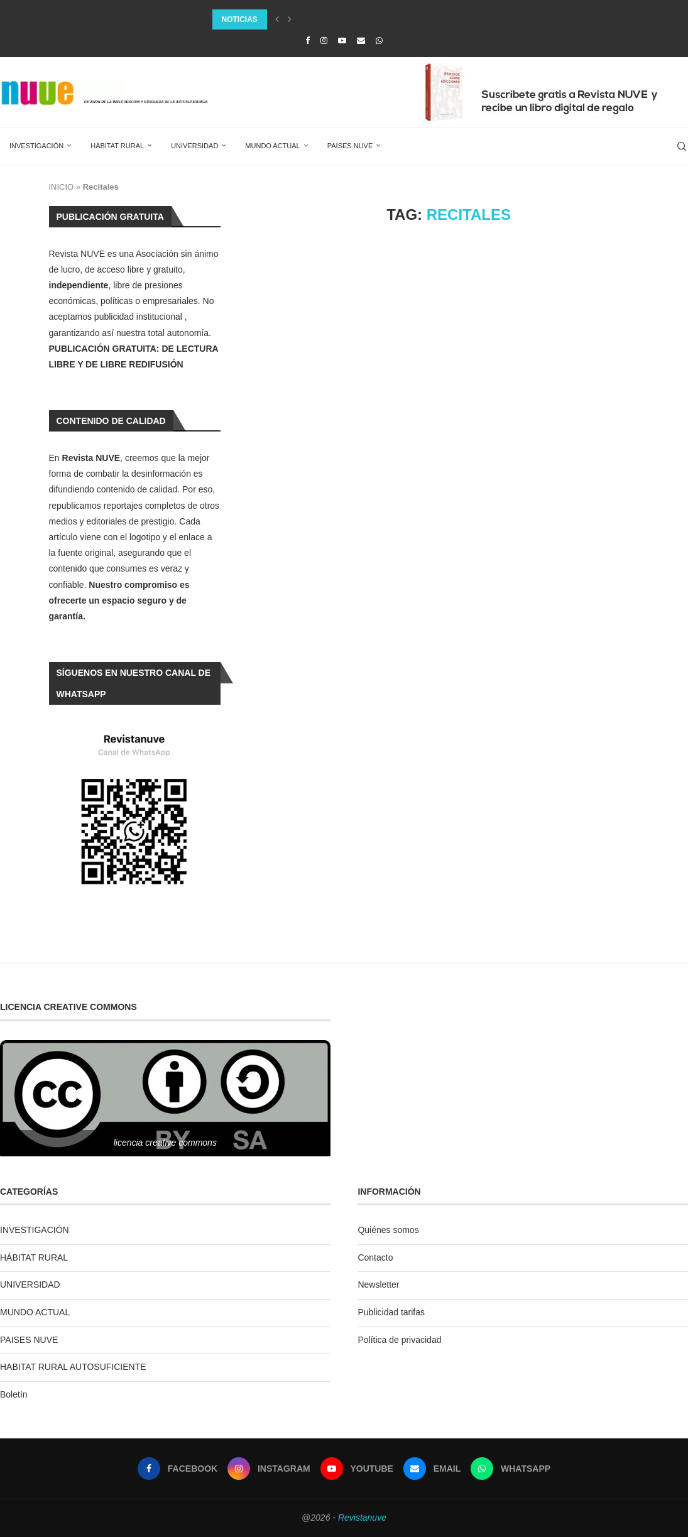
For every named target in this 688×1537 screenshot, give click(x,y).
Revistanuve (362, 1518)
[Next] (290, 19)
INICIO (61, 187)
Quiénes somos (388, 1230)
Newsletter (378, 1284)
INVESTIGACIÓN (36, 145)
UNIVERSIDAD (194, 145)
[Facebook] (307, 40)
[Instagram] (323, 40)
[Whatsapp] (379, 40)
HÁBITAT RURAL (117, 145)
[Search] (681, 146)
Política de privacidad (399, 1340)
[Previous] (277, 19)
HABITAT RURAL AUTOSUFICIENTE (73, 1367)
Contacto (375, 1257)
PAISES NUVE (350, 145)
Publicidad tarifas (391, 1312)
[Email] (361, 40)
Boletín (14, 1394)
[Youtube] (342, 40)
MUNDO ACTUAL (272, 145)
